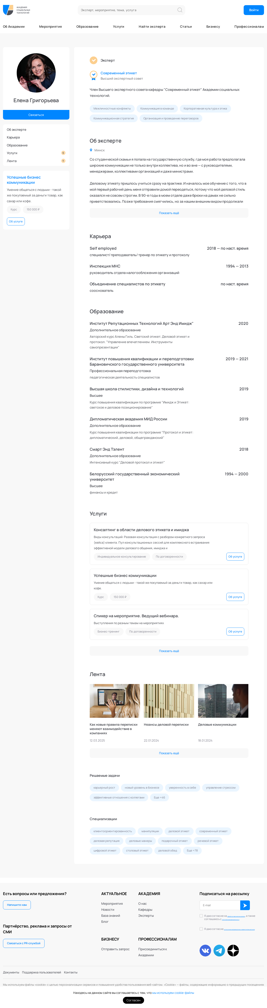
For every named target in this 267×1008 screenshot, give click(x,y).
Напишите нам (17, 901)
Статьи (186, 26)
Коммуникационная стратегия (114, 118)
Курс (14, 209)
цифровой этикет (105, 852)
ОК (246, 902)
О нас (142, 900)
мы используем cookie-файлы (173, 993)
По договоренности (169, 557)
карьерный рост (104, 789)
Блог (105, 917)
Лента (36, 161)
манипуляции (150, 832)
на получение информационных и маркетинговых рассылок (233, 928)
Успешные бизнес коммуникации (24, 180)
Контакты (76, 972)
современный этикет (214, 832)
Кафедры (145, 905)
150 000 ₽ (33, 209)
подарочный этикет (175, 842)
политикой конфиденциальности (229, 917)
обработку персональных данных (231, 913)
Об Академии (14, 26)
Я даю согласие (233, 929)
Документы (12, 972)
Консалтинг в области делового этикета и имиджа (141, 529)
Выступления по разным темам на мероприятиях (132, 624)
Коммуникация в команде (157, 108)
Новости (107, 905)
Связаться (36, 114)
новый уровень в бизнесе (142, 789)
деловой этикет (179, 832)
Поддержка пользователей (45, 972)
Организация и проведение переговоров (171, 118)
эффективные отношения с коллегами (119, 798)
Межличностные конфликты (112, 108)
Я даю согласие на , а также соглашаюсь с (231, 915)
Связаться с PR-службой (23, 939)
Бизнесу (213, 26)
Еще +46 (159, 798)
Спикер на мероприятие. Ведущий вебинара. (136, 616)
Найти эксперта (152, 26)
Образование (87, 26)
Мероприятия (50, 26)
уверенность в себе (182, 789)
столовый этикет (137, 852)
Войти (254, 10)
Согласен (133, 1000)
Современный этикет (119, 73)
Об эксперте (16, 129)
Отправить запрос (115, 945)
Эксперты (146, 911)
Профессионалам (249, 26)
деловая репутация (106, 842)
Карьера (13, 137)
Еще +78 (192, 852)
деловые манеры (140, 842)
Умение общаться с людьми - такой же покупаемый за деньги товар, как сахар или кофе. (35, 195)
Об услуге (16, 221)
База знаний (110, 911)
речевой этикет (208, 842)
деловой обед (167, 852)
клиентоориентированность (113, 832)
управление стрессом (221, 789)
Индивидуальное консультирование (122, 557)
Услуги (118, 26)
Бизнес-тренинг (108, 632)
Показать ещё (169, 213)
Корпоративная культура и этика (205, 108)
